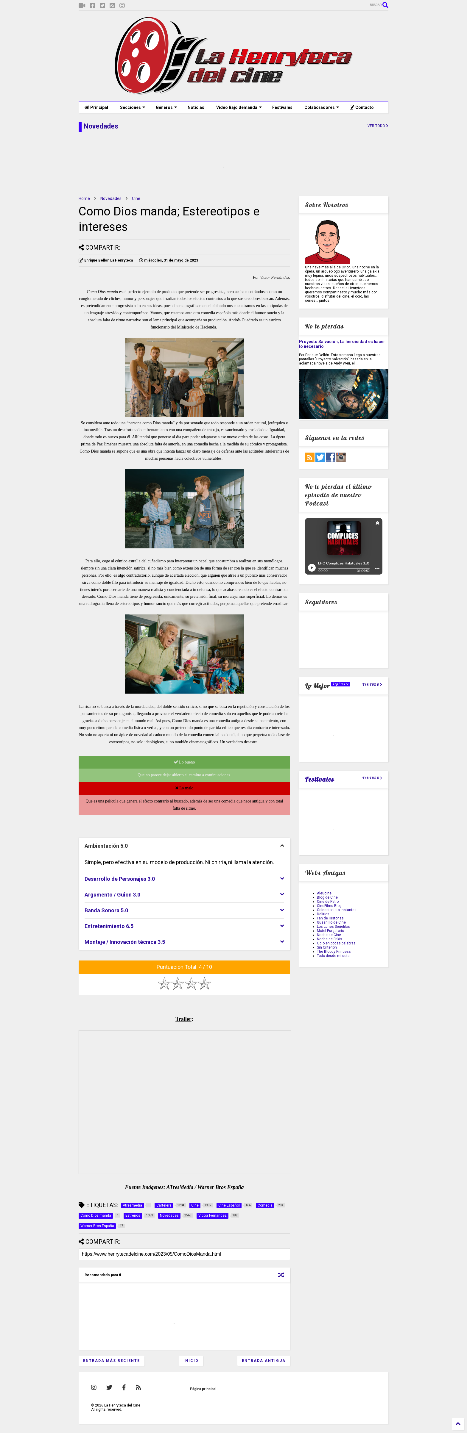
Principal (96, 107)
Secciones (132, 107)
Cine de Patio (328, 901)
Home (84, 198)
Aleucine (324, 893)
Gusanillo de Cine (331, 922)
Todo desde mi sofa (333, 956)
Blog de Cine (327, 897)
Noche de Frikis (329, 939)
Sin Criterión (327, 947)
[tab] (184, 846)
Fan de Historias (330, 918)
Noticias (196, 107)
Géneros (166, 107)
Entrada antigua (264, 1361)
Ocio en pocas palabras (336, 943)
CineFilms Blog (329, 906)
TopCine (341, 684)
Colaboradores (321, 107)
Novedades (111, 198)
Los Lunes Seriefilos (333, 926)
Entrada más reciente (111, 1361)
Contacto (362, 107)
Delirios (323, 914)
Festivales (282, 107)
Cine (136, 198)
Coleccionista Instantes (337, 910)
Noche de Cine (329, 935)
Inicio (191, 1361)
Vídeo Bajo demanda (239, 107)
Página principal (203, 1389)
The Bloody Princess (334, 951)
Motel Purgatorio (330, 931)
